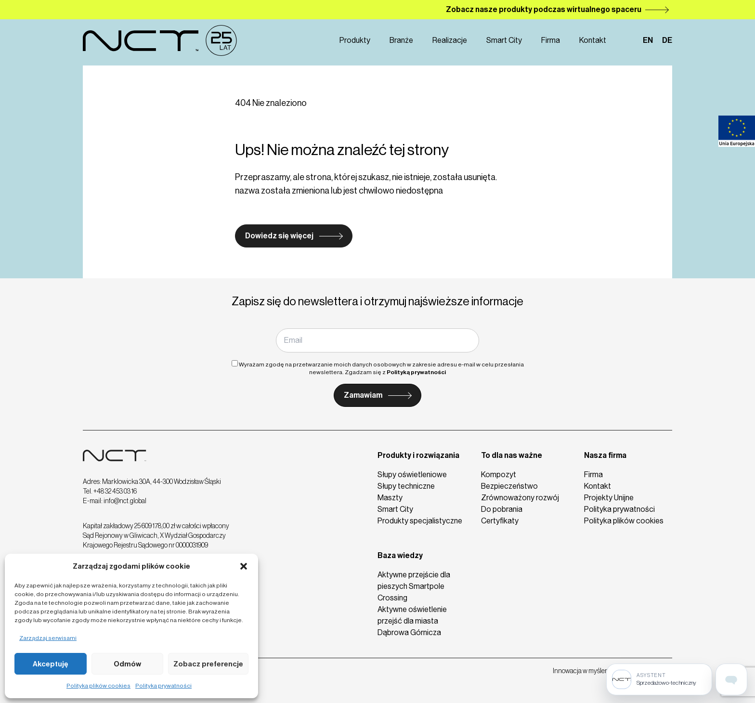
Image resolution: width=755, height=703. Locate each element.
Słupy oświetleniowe (412, 474)
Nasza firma (605, 455)
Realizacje (449, 40)
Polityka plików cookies (98, 685)
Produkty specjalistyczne (420, 520)
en (648, 40)
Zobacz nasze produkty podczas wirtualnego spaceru (543, 9)
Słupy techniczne (406, 486)
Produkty (354, 40)
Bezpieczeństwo (509, 486)
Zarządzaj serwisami (48, 638)
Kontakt (592, 40)
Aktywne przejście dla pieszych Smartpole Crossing (414, 586)
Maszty (390, 497)
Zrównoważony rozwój (520, 497)
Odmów (127, 664)
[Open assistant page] (731, 679)
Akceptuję (50, 664)
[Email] (377, 340)
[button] (243, 566)
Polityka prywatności (163, 685)
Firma (550, 40)
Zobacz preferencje (208, 664)
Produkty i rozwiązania (418, 455)
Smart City (504, 40)
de (667, 40)
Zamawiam (363, 395)
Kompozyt (498, 474)
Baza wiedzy (400, 555)
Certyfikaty (500, 520)
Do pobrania (501, 509)
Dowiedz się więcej (279, 235)
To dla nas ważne (511, 455)
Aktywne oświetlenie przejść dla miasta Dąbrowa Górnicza (412, 621)
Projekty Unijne (609, 497)
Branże (401, 40)
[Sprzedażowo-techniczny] (659, 679)
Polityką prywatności (416, 372)
